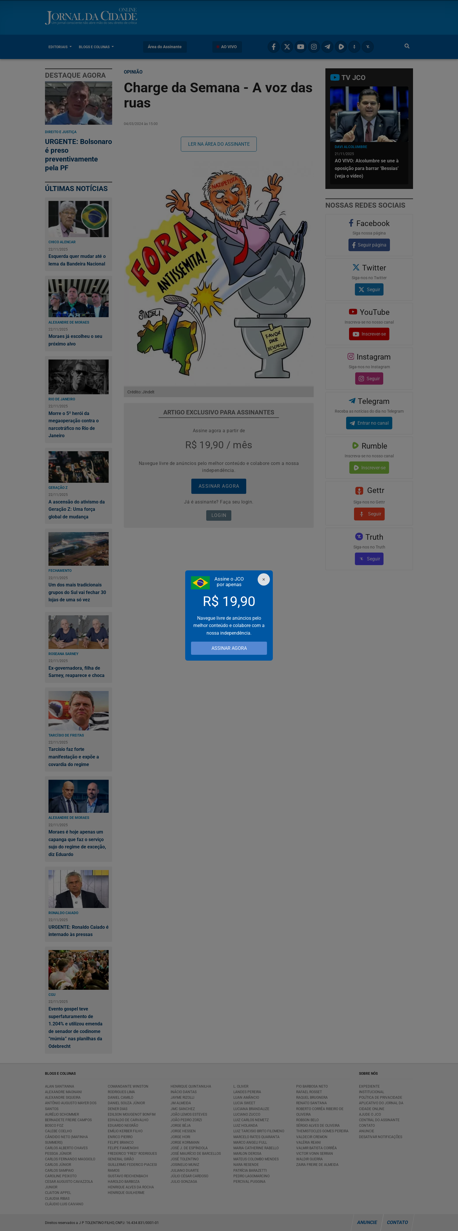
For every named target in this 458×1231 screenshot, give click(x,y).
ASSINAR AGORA (229, 648)
